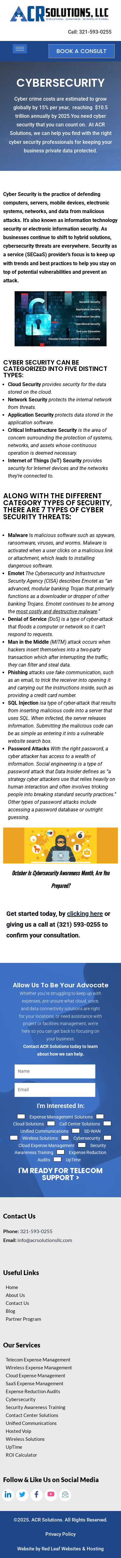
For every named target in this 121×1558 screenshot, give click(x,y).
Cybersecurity (86, 1138)
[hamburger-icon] (20, 48)
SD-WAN (92, 1131)
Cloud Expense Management (46, 1145)
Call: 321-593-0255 (89, 32)
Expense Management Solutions (61, 1116)
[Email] (65, 1495)
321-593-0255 (36, 1231)
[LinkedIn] (8, 1495)
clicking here (85, 913)
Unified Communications (44, 1131)
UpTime (73, 1159)
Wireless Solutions (40, 1138)
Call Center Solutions (79, 1123)
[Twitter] (22, 1495)
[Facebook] (36, 1495)
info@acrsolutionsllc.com (44, 1240)
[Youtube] (50, 1495)
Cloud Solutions (28, 1123)
